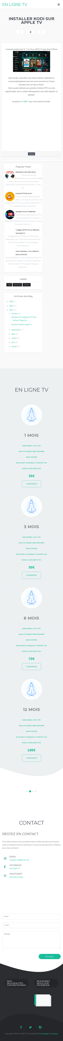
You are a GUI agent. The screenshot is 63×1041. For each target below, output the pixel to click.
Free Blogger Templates (48, 1033)
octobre (14, 313)
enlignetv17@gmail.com (19, 860)
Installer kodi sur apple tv (21, 324)
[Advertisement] (31, 897)
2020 (11, 301)
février (14, 346)
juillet (14, 338)
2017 (11, 310)
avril (13, 342)
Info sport (17, 285)
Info (9, 285)
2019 (11, 306)
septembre (16, 330)
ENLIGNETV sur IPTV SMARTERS (25, 212)
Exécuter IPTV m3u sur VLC (24, 193)
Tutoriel (31, 154)
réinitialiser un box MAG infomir (26, 172)
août (13, 334)
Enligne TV (43, 1000)
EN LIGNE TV (14, 4)
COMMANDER (31, 484)
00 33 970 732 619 (16, 877)
